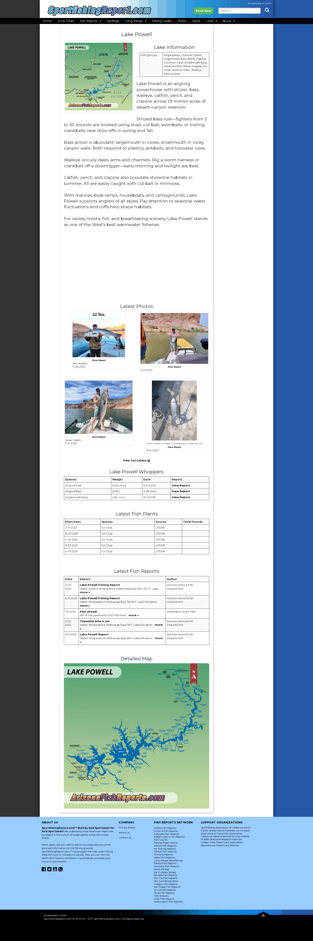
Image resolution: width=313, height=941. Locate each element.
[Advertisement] (136, 269)
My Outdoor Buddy (165, 872)
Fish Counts (160, 839)
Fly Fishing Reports (165, 848)
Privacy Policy (127, 827)
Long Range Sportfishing (168, 860)
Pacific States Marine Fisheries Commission (225, 830)
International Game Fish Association (221, 833)
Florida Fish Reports (165, 845)
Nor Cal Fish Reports (165, 878)
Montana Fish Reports (166, 866)
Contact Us (125, 837)
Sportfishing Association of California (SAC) (225, 827)
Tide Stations (161, 895)
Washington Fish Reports (168, 901)
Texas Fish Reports (164, 892)
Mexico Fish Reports (165, 863)
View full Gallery (136, 460)
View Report (99, 360)
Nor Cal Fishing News (166, 881)
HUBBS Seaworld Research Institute (221, 839)
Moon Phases (161, 869)
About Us (124, 832)
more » (85, 592)
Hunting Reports (163, 854)
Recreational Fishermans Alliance (220, 845)
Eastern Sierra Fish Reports (169, 836)
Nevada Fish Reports (165, 875)
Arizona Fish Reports (166, 830)
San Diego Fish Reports (167, 886)
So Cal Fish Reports (165, 889)
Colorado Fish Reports (166, 833)
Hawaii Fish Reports (165, 851)
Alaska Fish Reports (165, 827)
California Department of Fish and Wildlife (225, 836)
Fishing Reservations (165, 842)
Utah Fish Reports (164, 898)
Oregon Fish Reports (166, 883)
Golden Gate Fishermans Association (222, 842)
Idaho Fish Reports (164, 857)
